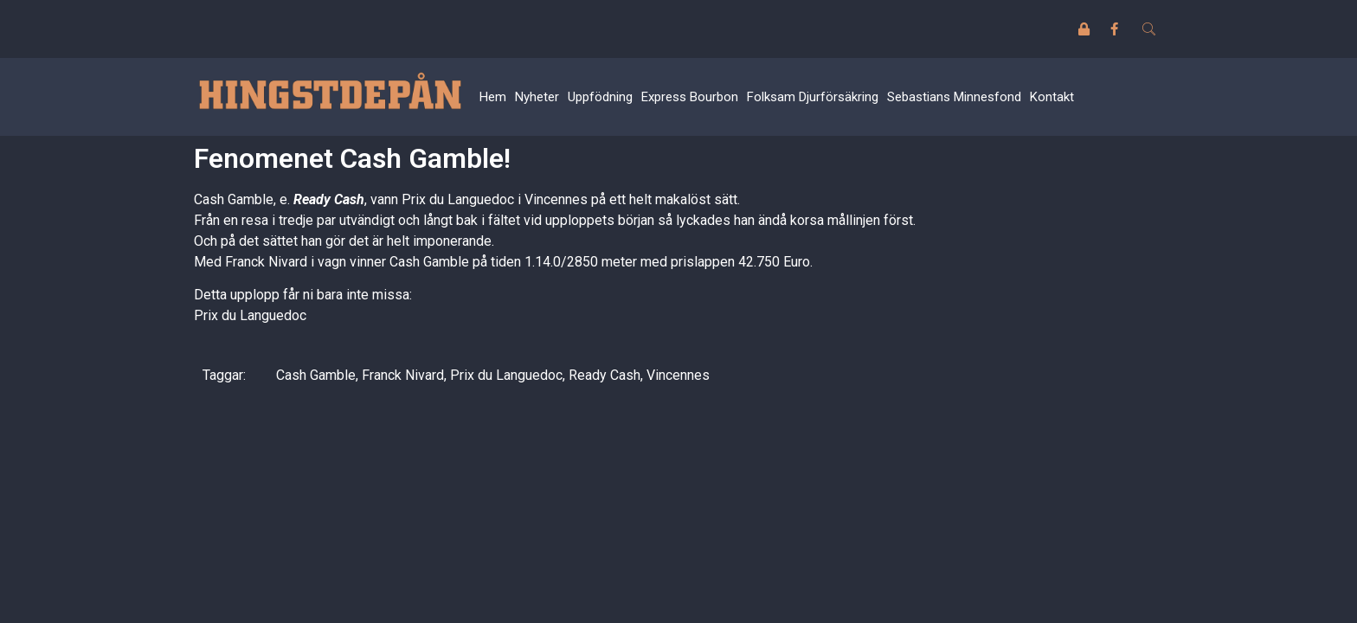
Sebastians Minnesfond (954, 97)
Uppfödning (600, 97)
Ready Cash (328, 199)
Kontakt (1052, 97)
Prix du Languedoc (250, 315)
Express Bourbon (689, 97)
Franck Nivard (403, 375)
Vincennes (678, 375)
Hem (492, 97)
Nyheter (537, 97)
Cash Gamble (316, 375)
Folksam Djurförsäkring (812, 97)
